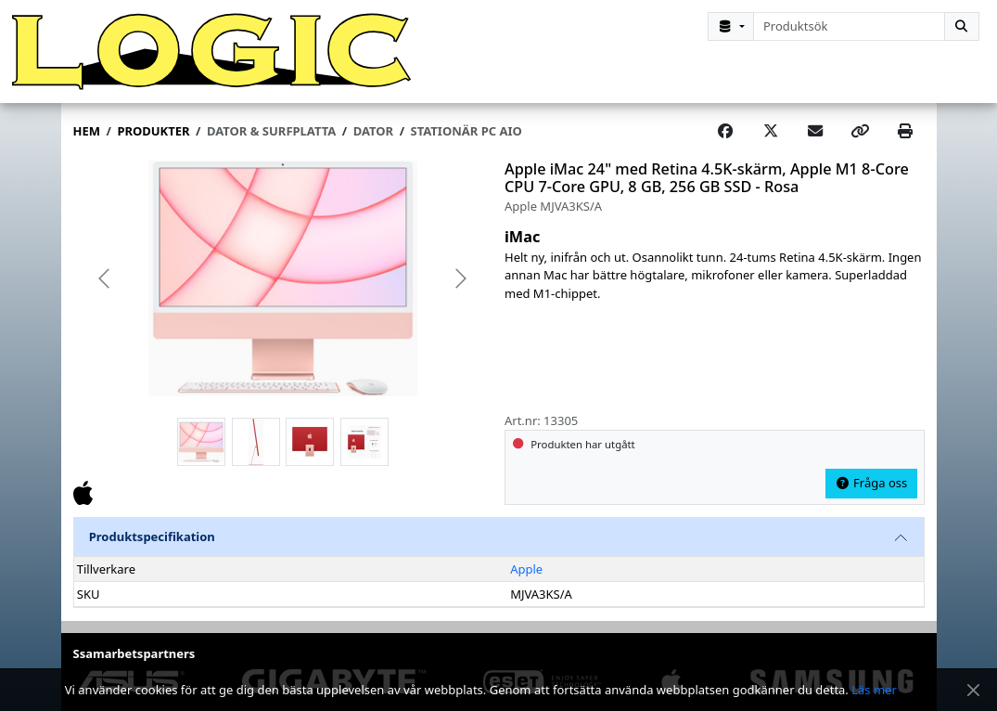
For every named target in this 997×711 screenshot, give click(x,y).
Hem (86, 131)
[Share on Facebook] (725, 132)
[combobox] (849, 26)
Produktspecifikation (152, 536)
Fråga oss (871, 482)
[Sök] (961, 26)
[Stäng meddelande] (973, 690)
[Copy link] (859, 132)
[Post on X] (770, 132)
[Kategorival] (731, 26)
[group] (283, 279)
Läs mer (874, 689)
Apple (526, 569)
